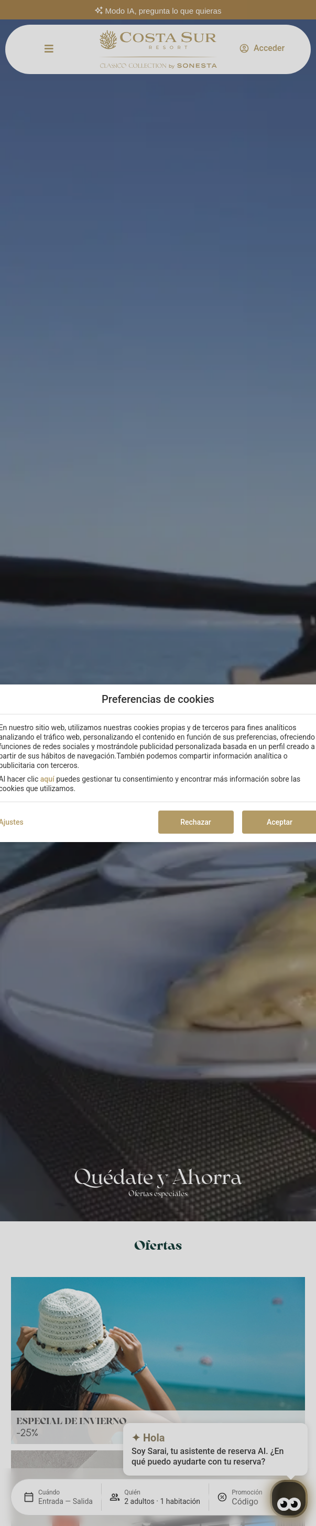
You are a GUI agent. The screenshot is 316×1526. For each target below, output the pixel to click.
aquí (47, 779)
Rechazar (195, 822)
